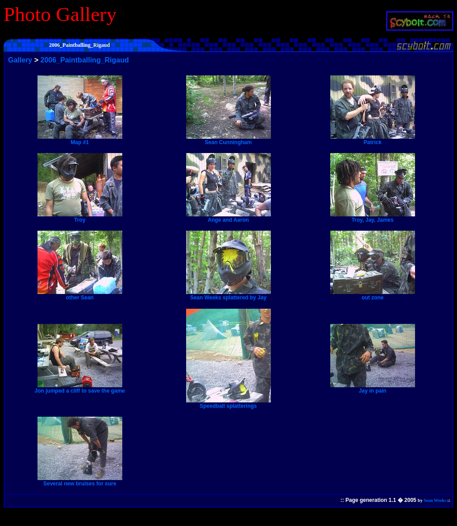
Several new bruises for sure (79, 481)
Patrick (372, 139)
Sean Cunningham (228, 139)
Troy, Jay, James (372, 217)
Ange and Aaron (228, 217)
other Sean (79, 295)
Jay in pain (372, 388)
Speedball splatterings (228, 403)
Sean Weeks (435, 500)
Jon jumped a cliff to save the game (79, 388)
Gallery (20, 60)
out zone (372, 295)
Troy (79, 217)
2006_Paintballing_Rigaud (85, 60)
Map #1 (79, 139)
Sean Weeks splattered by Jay (228, 295)
